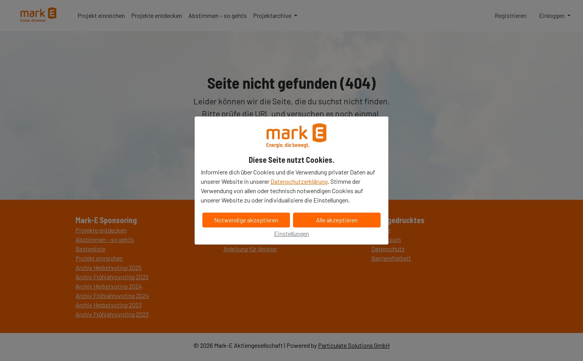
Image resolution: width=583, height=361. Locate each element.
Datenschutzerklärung (299, 181)
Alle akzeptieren (337, 220)
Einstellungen (291, 233)
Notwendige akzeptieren (246, 220)
